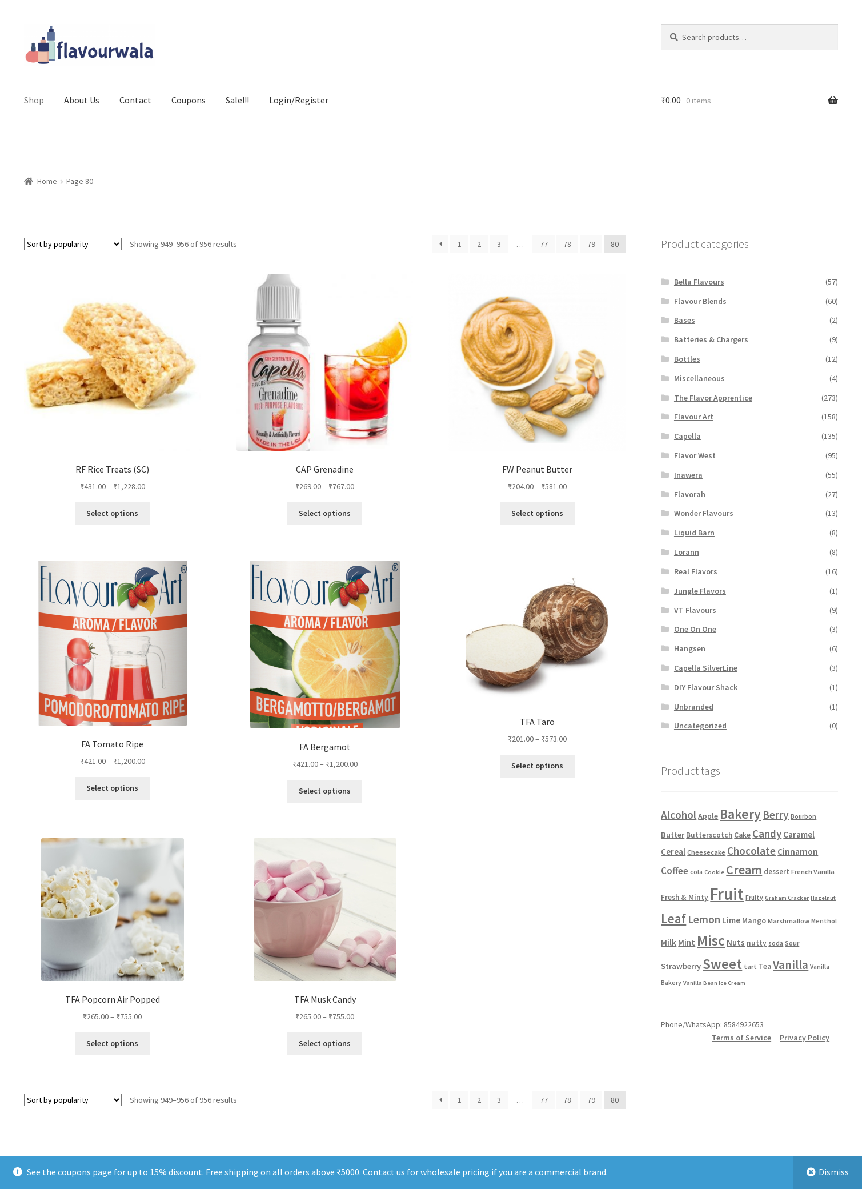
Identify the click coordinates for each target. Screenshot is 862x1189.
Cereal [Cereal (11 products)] (673, 851)
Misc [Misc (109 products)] (711, 940)
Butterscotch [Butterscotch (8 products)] (709, 835)
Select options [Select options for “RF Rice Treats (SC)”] (112, 513)
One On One (695, 629)
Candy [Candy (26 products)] (766, 833)
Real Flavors (695, 571)
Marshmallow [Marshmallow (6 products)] (788, 920)
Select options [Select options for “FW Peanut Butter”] (537, 513)
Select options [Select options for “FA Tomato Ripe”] (112, 788)
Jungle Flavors (700, 591)
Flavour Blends (700, 301)
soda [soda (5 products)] (775, 943)
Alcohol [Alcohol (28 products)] (678, 815)
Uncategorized (700, 725)
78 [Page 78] (567, 244)
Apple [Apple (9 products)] (708, 816)
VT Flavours (695, 610)
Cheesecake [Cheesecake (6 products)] (706, 852)
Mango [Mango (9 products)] (754, 920)
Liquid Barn (694, 532)
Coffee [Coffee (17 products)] (674, 870)
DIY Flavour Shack (705, 687)
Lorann (686, 552)
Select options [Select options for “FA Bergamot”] (325, 791)
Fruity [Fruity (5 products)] (754, 898)
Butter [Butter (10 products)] (672, 835)
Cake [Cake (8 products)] (742, 835)
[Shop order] (73, 244)
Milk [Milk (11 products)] (668, 942)
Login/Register (298, 100)
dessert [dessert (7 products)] (776, 871)
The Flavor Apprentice (713, 398)
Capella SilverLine (705, 668)
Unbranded (693, 707)
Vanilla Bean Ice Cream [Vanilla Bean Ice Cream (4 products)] (714, 983)
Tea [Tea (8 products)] (765, 966)
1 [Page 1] (460, 244)
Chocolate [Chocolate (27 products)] (751, 851)
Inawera (688, 475)
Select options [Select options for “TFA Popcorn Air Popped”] (112, 1043)
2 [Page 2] (479, 244)
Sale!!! (237, 100)
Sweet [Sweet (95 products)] (722, 964)
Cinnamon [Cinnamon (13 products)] (797, 851)
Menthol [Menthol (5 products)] (824, 921)
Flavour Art (693, 416)
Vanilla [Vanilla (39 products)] (790, 965)
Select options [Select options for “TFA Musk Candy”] (325, 1043)
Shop (34, 100)
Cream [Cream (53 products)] (744, 870)
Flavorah (689, 494)
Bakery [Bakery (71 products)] (740, 814)
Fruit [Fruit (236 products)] (727, 893)
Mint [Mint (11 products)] (686, 942)
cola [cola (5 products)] (696, 872)
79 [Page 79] (591, 244)
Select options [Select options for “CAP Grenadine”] (325, 513)
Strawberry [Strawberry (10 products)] (681, 966)
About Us (81, 100)
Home (47, 181)
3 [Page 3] (499, 244)
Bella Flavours (699, 282)
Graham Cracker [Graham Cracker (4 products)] (787, 898)
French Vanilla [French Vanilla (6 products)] (813, 871)
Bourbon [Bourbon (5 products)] (803, 816)
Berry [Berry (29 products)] (776, 815)
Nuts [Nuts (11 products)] (736, 942)
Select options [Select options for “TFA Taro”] (537, 765)
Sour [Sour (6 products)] (792, 943)
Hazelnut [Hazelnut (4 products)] (823, 898)
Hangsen (689, 648)
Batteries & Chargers (711, 339)
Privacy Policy (804, 1037)
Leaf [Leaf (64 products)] (673, 918)
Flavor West (695, 455)
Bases (684, 320)
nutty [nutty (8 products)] (757, 943)
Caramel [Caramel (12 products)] (799, 834)
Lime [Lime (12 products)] (731, 920)
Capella (687, 436)
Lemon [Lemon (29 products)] (704, 919)
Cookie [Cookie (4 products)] (714, 872)
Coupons (188, 100)
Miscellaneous (699, 378)
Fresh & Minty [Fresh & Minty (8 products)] (684, 897)
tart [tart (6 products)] (750, 966)
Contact (135, 100)
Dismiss (834, 1172)
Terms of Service (741, 1037)
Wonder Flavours (703, 513)
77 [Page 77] (544, 244)
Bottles (687, 359)
